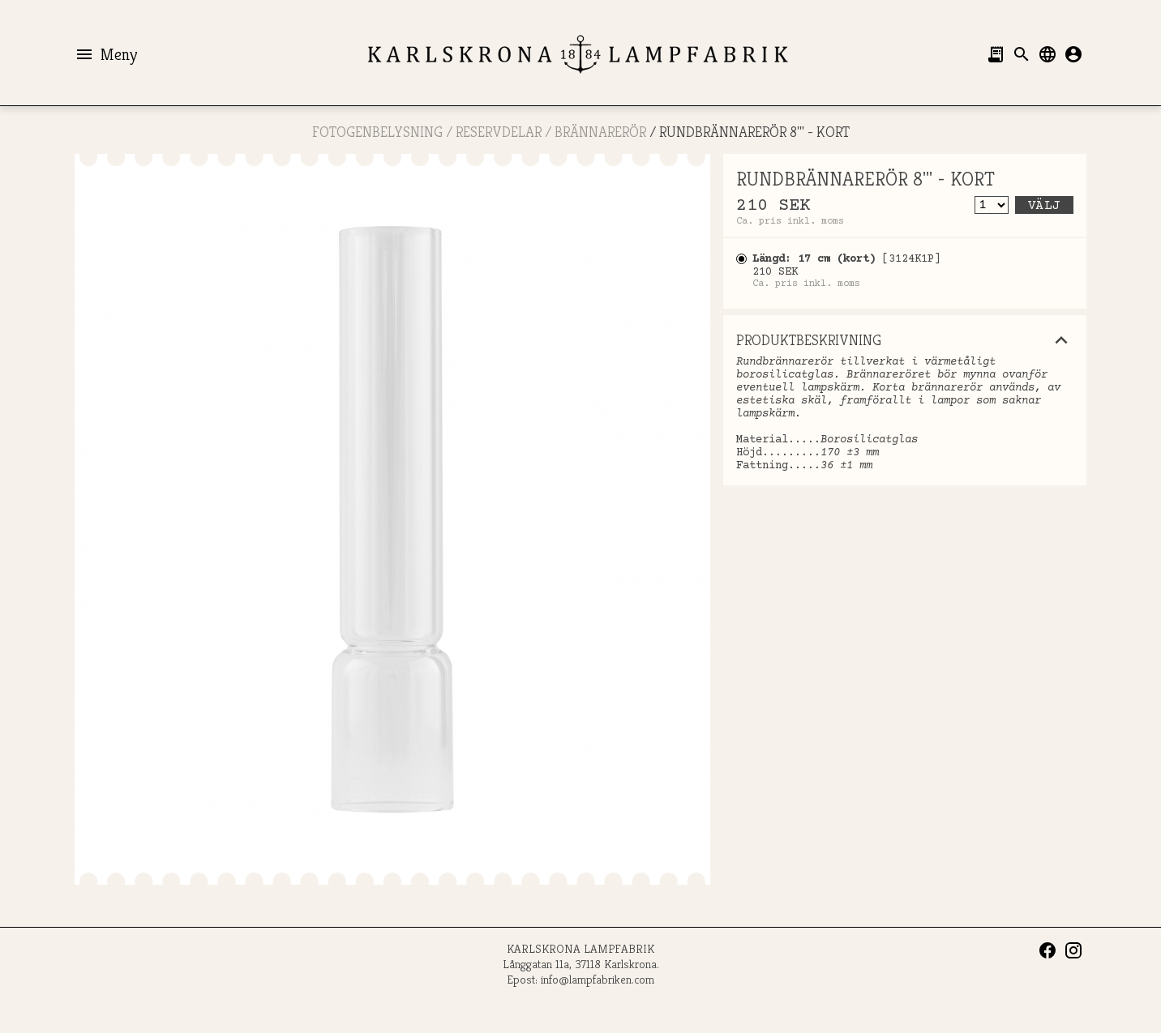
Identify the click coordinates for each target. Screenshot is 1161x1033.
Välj (1044, 205)
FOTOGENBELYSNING (377, 131)
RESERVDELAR (499, 131)
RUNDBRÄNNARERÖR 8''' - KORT (754, 131)
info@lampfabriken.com (597, 979)
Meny (106, 54)
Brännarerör (600, 131)
